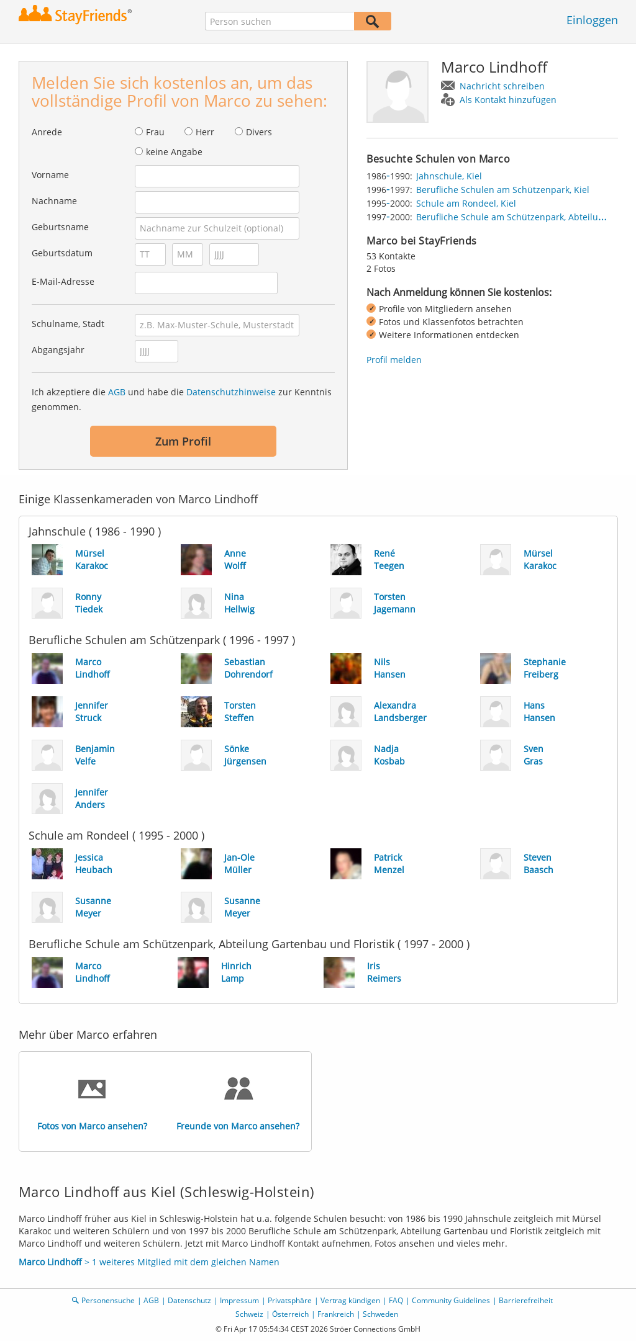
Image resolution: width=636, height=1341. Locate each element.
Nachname (54, 201)
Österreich (290, 1314)
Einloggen (592, 19)
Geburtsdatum (62, 253)
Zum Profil (183, 441)
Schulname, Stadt (68, 324)
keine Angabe (174, 152)
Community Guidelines (451, 1300)
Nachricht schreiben (502, 86)
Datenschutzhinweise (231, 392)
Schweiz (249, 1314)
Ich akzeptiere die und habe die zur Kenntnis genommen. (182, 399)
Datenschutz (189, 1300)
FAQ (396, 1300)
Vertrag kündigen (350, 1300)
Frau (155, 132)
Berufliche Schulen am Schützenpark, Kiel (502, 189)
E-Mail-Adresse (63, 281)
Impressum (239, 1300)
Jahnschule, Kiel (449, 176)
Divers (259, 132)
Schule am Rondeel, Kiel (466, 203)
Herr (205, 132)
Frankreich (335, 1314)
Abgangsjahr (58, 350)
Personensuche (108, 1300)
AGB (116, 392)
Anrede (47, 132)
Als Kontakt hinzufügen (508, 99)
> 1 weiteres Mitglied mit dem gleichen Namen (149, 1262)
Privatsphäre (290, 1300)
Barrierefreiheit (526, 1300)
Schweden (380, 1314)
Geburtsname (60, 227)
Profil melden (394, 360)
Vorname (50, 175)
